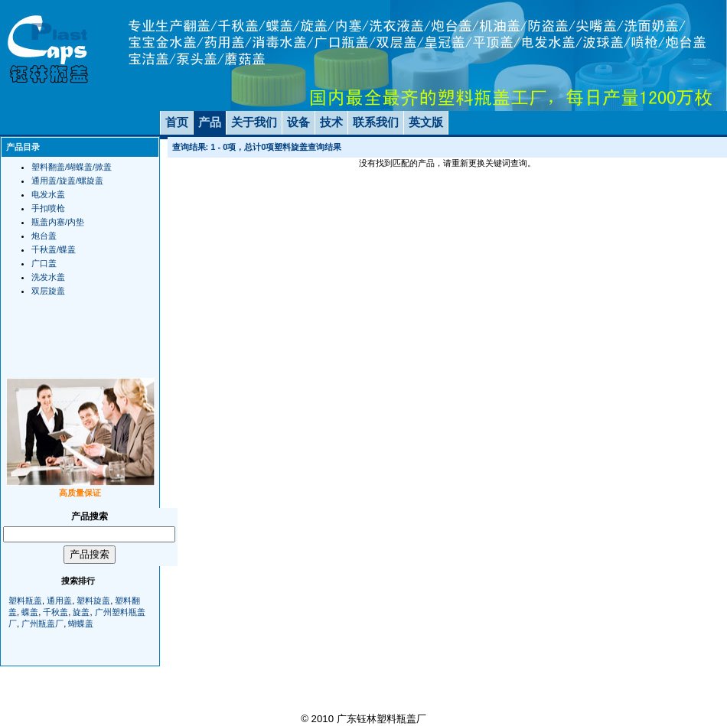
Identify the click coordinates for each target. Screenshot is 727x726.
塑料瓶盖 (25, 600)
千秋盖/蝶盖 (53, 249)
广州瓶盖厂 (42, 623)
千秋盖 (55, 612)
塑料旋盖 (93, 600)
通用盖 (59, 600)
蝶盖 (29, 612)
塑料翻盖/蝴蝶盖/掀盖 (71, 166)
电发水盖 (48, 194)
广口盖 (44, 263)
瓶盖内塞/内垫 (57, 221)
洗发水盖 (48, 277)
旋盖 (81, 612)
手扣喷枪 (48, 208)
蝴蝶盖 (80, 623)
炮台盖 (44, 235)
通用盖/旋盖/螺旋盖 (67, 180)
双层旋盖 (48, 290)
